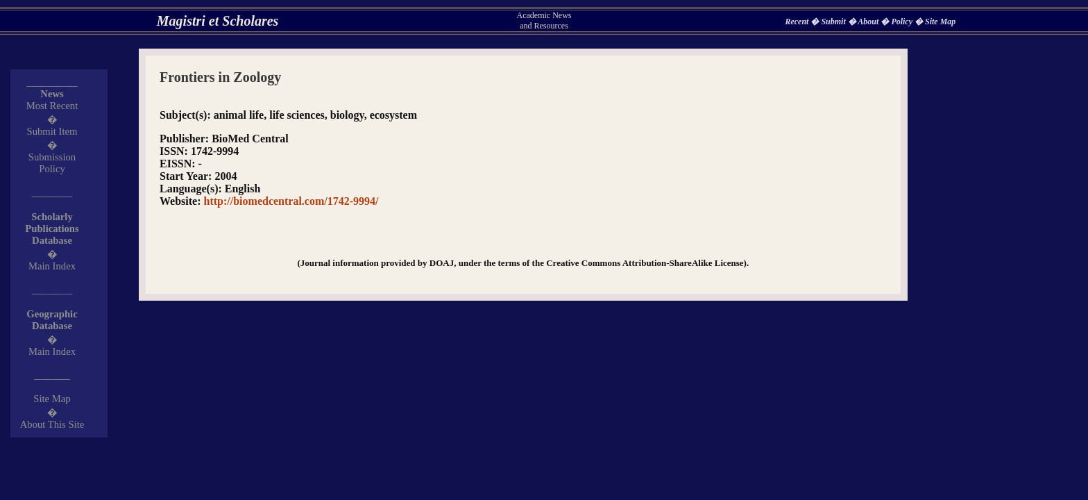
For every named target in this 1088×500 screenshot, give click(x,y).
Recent (797, 21)
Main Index (52, 266)
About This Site (52, 424)
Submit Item (52, 131)
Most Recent (52, 105)
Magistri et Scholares (218, 20)
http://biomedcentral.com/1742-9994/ (291, 201)
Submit (834, 21)
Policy (903, 21)
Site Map (940, 21)
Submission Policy (52, 162)
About (869, 21)
